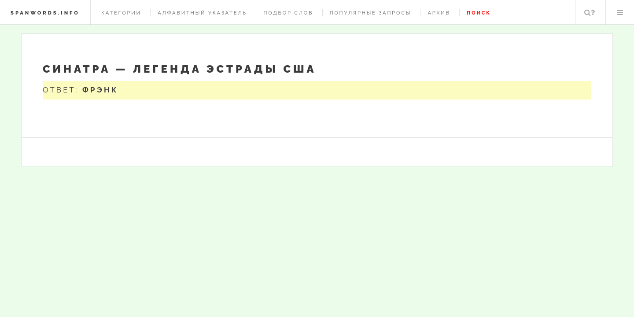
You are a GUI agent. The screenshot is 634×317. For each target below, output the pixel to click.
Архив (439, 13)
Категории (121, 13)
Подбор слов (288, 13)
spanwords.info (45, 13)
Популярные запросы (370, 13)
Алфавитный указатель (202, 13)
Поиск (589, 12)
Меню (620, 12)
